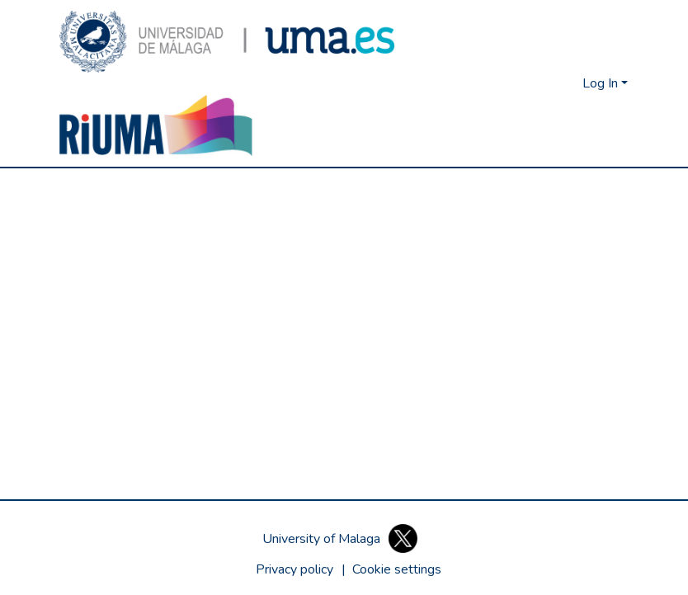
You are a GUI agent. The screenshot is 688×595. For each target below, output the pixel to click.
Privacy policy (294, 569)
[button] (226, 42)
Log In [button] (601, 83)
